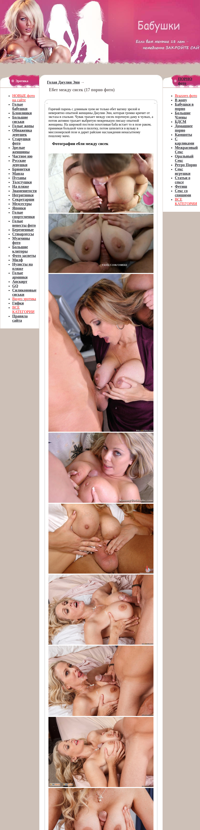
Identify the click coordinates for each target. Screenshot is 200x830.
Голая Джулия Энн (63, 82)
